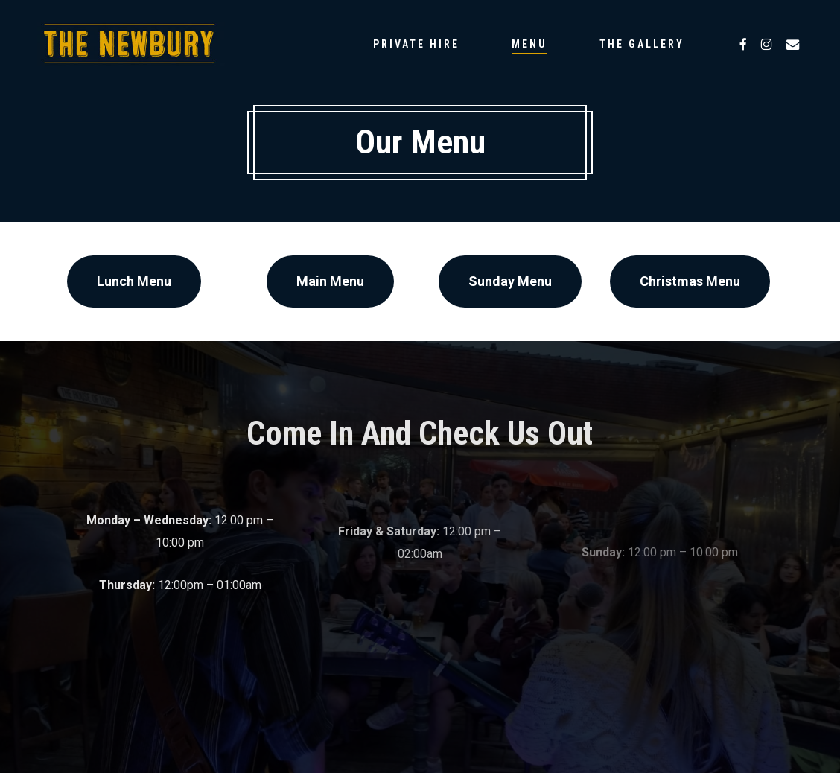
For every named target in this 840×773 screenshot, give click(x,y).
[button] (134, 281)
